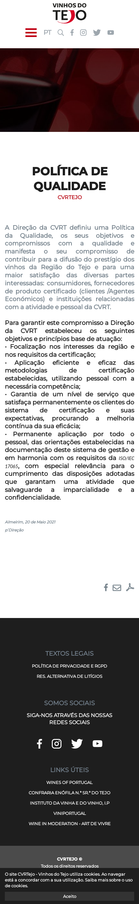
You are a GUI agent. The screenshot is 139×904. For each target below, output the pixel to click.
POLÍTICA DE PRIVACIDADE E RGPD (69, 666)
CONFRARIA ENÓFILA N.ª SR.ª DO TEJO (69, 792)
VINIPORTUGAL (69, 813)
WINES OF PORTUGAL (69, 782)
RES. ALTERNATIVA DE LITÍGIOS (69, 676)
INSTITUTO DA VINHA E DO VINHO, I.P (69, 803)
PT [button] (47, 32)
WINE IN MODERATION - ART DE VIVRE (70, 823)
